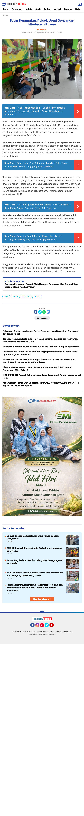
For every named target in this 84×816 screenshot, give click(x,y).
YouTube (53, 626)
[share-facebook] (35, 312)
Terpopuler (17, 9)
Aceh (38, 9)
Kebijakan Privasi (19, 631)
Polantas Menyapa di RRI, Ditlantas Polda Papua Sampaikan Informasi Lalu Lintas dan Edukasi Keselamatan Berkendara (34, 111)
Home (5, 9)
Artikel (57, 9)
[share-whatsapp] (44, 312)
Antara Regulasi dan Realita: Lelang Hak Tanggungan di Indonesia (35, 561)
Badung (68, 9)
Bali (6, 296)
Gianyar (26, 296)
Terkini (36, 296)
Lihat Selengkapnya (42, 599)
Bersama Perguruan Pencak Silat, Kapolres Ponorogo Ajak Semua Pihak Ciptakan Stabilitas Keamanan (41, 285)
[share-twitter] (40, 312)
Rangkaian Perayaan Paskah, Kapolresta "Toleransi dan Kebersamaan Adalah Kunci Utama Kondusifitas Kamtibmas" (35, 588)
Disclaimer (31, 631)
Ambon (47, 9)
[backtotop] (42, 613)
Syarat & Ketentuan (45, 631)
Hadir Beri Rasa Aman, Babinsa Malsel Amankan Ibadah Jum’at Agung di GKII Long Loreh (35, 574)
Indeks (29, 9)
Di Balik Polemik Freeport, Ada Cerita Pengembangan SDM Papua (34, 549)
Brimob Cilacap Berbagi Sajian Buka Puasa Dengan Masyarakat (33, 537)
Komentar (42, 318)
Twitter (48, 626)
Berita (15, 296)
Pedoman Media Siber (63, 631)
